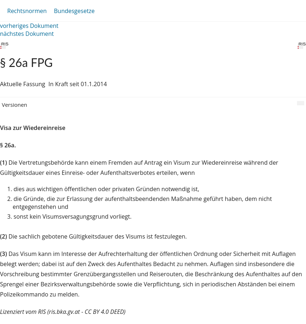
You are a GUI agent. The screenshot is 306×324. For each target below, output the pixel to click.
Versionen (14, 104)
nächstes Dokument (27, 34)
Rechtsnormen (27, 11)
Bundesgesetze (74, 11)
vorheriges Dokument (29, 26)
